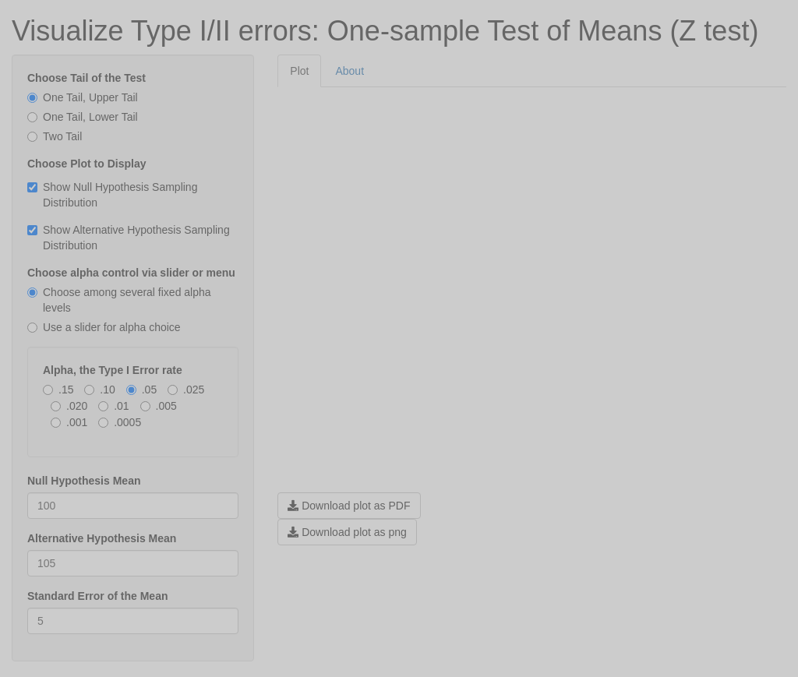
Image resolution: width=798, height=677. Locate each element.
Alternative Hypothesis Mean (101, 538)
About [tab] (349, 71)
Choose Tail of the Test (86, 78)
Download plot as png (347, 532)
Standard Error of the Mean (97, 596)
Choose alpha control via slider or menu (131, 272)
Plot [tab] (299, 71)
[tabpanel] (531, 316)
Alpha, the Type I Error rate (112, 370)
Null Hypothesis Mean (83, 480)
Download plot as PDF (349, 505)
